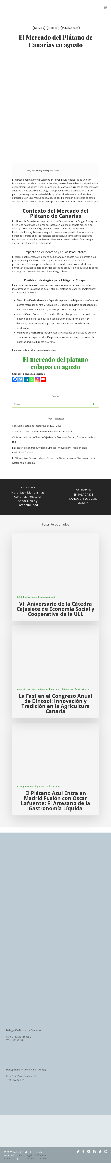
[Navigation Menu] (105, 7)
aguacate (21, 689)
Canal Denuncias (28, 1158)
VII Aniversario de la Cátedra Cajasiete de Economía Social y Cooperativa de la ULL (54, 440)
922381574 (18, 1040)
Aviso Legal (25, 1155)
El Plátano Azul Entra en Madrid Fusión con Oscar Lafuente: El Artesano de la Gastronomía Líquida (53, 460)
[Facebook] (14, 379)
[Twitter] (20, 379)
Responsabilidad (46, 597)
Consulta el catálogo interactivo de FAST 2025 (36, 425)
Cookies (44, 1158)
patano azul (43, 689)
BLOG (19, 597)
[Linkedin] (26, 379)
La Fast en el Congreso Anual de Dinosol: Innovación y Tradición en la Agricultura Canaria (49, 450)
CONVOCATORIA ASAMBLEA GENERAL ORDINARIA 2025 (42, 431)
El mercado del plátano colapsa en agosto (55, 363)
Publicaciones (70, 28)
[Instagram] (37, 379)
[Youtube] (43, 379)
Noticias (39, 28)
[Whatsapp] (31, 379)
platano (53, 28)
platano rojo (67, 689)
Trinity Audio (42, 170)
